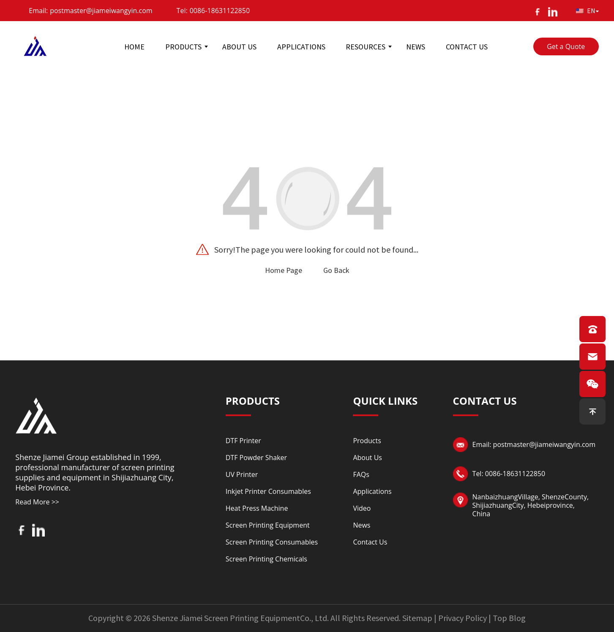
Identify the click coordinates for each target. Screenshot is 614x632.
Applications (372, 491)
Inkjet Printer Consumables (268, 491)
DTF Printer (243, 440)
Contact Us (370, 542)
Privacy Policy (462, 618)
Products (367, 440)
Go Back (336, 270)
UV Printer (242, 474)
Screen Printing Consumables (272, 542)
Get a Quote (566, 46)
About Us (367, 457)
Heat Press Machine (257, 508)
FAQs (361, 474)
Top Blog (509, 618)
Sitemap (417, 618)
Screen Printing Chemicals (266, 559)
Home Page (283, 270)
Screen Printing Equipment (268, 525)
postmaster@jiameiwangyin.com (101, 10)
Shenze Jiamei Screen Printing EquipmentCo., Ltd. (240, 618)
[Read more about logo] (36, 414)
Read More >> (37, 502)
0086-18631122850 (220, 10)
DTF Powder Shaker (256, 457)
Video (362, 508)
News (361, 525)
